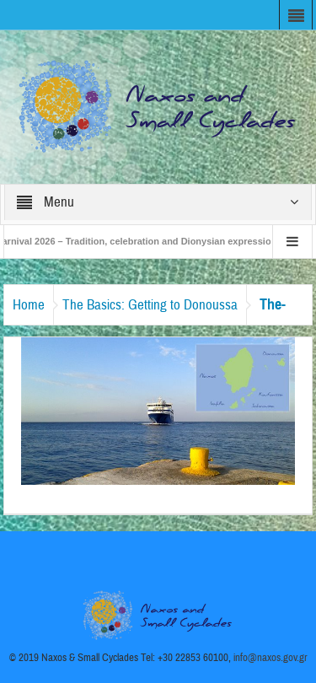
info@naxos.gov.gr (270, 657)
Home (29, 305)
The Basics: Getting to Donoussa (150, 305)
